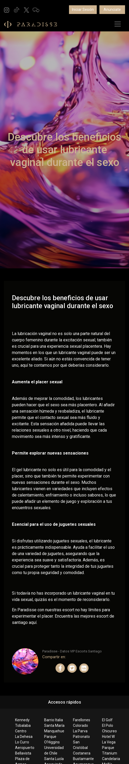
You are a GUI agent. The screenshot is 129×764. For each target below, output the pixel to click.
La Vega (109, 742)
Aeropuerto (24, 748)
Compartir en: (54, 657)
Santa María (54, 725)
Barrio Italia (53, 720)
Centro (20, 731)
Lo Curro (22, 742)
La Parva (80, 731)
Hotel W (108, 736)
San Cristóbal (80, 745)
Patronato (81, 736)
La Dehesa (24, 736)
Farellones (81, 720)
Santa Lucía (54, 759)
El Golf (107, 720)
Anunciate (112, 9)
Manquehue (54, 731)
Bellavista (23, 753)
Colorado (80, 725)
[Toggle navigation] (117, 24)
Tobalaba (23, 725)
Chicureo (109, 731)
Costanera (81, 753)
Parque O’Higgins (52, 739)
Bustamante (83, 759)
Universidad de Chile (54, 750)
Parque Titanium (109, 750)
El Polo (107, 725)
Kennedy (22, 720)
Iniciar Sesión (83, 9)
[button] (6, 9)
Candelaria (111, 759)
